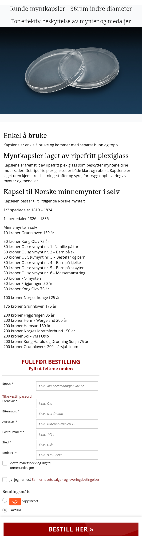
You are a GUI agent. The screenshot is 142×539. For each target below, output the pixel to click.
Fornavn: (8, 401)
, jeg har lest (54, 479)
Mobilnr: (8, 452)
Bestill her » (71, 529)
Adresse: (8, 421)
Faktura (15, 510)
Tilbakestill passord (17, 396)
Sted (5, 442)
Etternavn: (9, 411)
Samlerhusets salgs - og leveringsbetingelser (65, 479)
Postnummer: (12, 432)
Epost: (8, 383)
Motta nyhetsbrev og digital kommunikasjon (30, 465)
